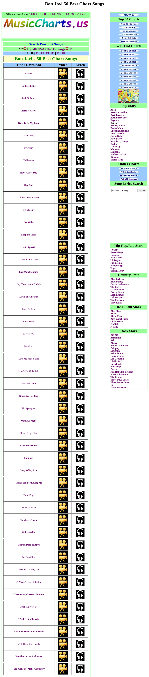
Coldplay (115, 348)
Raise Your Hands (29, 445)
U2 (111, 385)
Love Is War (28, 334)
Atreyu (113, 343)
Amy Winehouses (119, 319)
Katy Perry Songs (119, 141)
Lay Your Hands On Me (29, 284)
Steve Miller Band (119, 374)
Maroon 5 (115, 152)
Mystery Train (28, 383)
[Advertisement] (74, 11)
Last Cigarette (28, 247)
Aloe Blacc (115, 311)
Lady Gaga (116, 146)
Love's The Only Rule (28, 371)
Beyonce (114, 120)
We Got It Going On (29, 569)
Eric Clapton (116, 353)
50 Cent (114, 249)
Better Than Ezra (119, 345)
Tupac (113, 268)
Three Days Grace (119, 379)
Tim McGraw (117, 300)
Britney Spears (117, 125)
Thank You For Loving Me (28, 482)
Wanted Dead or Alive (29, 544)
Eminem (114, 255)
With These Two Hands (29, 644)
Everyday (29, 148)
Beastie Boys (116, 252)
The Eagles (115, 287)
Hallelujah (28, 160)
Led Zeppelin (117, 358)
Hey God (28, 185)
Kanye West (116, 257)
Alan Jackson (117, 279)
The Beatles (116, 377)
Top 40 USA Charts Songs (42, 49)
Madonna (115, 149)
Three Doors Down (119, 382)
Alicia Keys (116, 316)
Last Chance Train (28, 259)
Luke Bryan (116, 297)
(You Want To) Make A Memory (29, 669)
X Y (81, 14)
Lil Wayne (115, 260)
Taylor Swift (116, 159)
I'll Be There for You (28, 197)
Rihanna (114, 157)
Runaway (28, 458)
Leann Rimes (117, 295)
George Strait (117, 292)
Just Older (28, 222)
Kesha (113, 144)
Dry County (29, 135)
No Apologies (28, 408)
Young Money (117, 270)
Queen (113, 369)
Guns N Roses (117, 356)
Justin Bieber (117, 136)
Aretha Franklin (118, 112)
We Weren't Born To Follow (29, 582)
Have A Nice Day (28, 172)
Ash (112, 340)
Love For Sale (28, 309)
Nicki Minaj (116, 263)
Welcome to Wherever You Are (28, 594)
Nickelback (116, 364)
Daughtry (115, 351)
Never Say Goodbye (28, 396)
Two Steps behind (28, 507)
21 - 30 (50, 53)
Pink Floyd (115, 366)
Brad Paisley (116, 281)
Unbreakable (28, 532)
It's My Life (29, 210)
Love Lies (28, 346)
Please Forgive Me (29, 433)
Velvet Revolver (118, 387)
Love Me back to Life (29, 358)
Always (28, 73)
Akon (113, 313)
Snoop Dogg (116, 265)
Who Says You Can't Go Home (28, 631)
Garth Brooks (117, 289)
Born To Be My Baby (28, 123)
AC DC (114, 335)
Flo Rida (114, 324)
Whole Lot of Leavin (28, 619)
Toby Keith (116, 302)
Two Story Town (29, 520)
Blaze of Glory (28, 110)
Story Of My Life (28, 470)
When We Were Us (29, 607)
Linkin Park (116, 361)
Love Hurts (28, 321)
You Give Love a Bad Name (28, 656)
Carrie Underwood (119, 284)
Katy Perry (116, 138)
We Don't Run (28, 557)
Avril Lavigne (117, 115)
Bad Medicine (29, 86)
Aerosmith (115, 337)
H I (46, 14)
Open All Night (28, 420)
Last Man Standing (28, 272)
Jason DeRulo (117, 133)
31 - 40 (60, 53)
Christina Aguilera (119, 131)
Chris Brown (116, 321)
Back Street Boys (118, 117)
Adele (113, 110)
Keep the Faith (28, 234)
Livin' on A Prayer (28, 296)
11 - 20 (40, 53)
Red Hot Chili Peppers (121, 372)
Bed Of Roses (28, 98)
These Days (28, 495)
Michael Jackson (118, 154)
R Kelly (114, 327)
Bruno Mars (116, 128)
